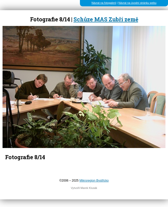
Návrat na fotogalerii (104, 2)
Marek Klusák (88, 187)
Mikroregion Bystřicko (94, 180)
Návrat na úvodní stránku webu (137, 2)
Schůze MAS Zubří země (106, 19)
